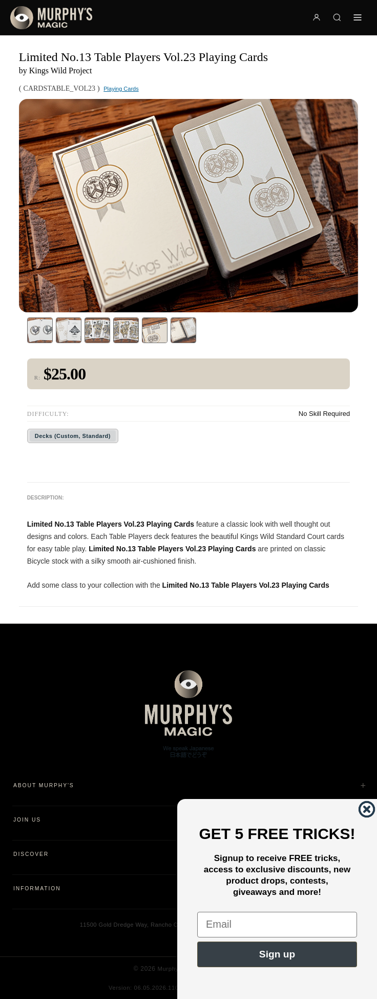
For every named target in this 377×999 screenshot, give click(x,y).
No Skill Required (324, 413)
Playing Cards (120, 89)
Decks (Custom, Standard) (73, 436)
